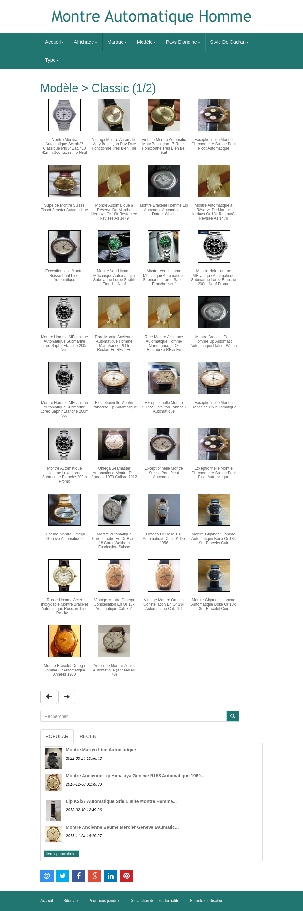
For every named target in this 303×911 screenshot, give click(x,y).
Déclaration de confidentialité (154, 900)
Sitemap (71, 900)
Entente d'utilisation (206, 900)
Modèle (146, 41)
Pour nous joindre (103, 900)
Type (52, 60)
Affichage (85, 41)
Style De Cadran (229, 41)
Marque (117, 41)
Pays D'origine (183, 41)
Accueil (54, 41)
